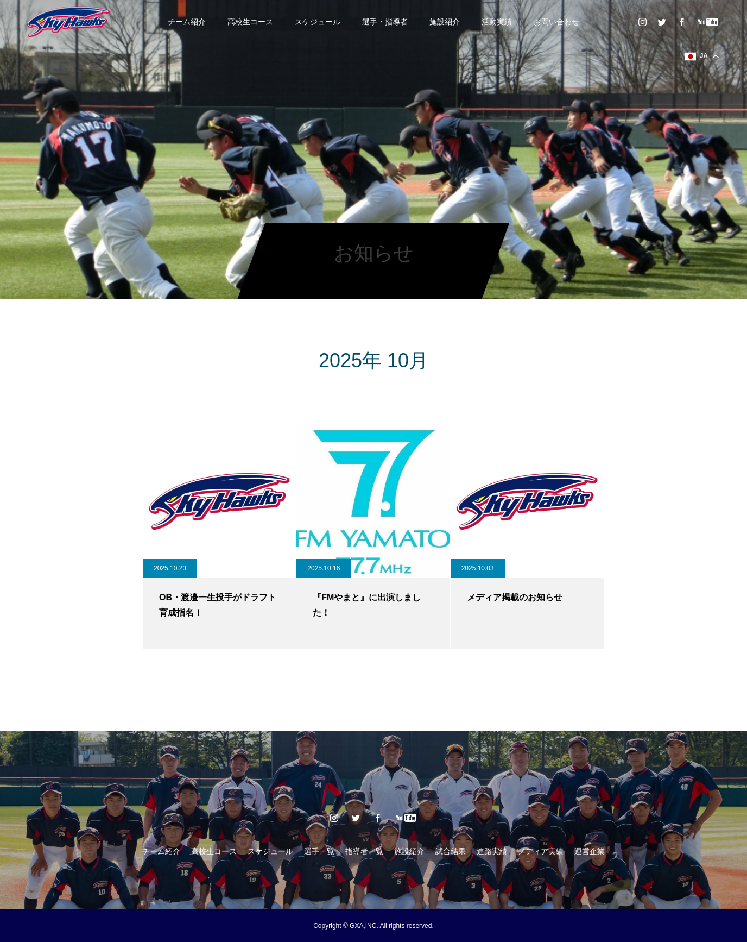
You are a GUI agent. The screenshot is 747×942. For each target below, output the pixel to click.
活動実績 (497, 21)
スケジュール (317, 21)
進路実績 (492, 851)
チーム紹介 (187, 21)
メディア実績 (541, 851)
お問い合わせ (556, 21)
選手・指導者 (385, 21)
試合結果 (450, 851)
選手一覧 (319, 851)
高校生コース (250, 21)
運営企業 (589, 851)
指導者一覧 (364, 851)
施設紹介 (444, 21)
